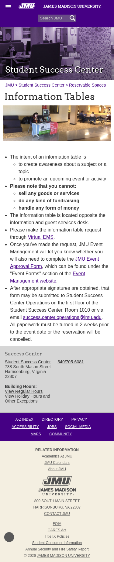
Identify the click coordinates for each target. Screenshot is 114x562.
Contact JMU (57, 514)
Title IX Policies (57, 536)
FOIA (57, 524)
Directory (52, 419)
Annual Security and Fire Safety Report (56, 549)
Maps (36, 434)
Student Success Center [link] (28, 361)
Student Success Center (41, 85)
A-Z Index (24, 419)
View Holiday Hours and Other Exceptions (27, 398)
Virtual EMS (41, 237)
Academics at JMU (57, 456)
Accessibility (25, 427)
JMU (9, 85)
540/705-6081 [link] (70, 361)
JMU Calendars (57, 463)
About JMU (57, 469)
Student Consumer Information (57, 543)
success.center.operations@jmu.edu (62, 317)
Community (60, 434)
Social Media (78, 427)
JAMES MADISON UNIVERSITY (63, 555)
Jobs (52, 427)
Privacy (79, 419)
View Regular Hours (24, 391)
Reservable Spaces (87, 85)
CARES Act (57, 530)
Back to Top (9, 537)
